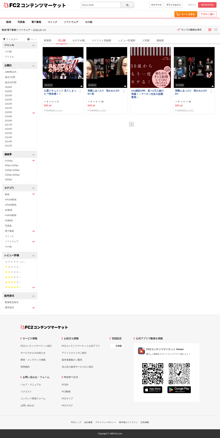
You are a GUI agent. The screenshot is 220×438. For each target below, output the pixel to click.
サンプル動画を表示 (191, 29)
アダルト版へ (207, 14)
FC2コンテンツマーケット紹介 (36, 346)
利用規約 (25, 366)
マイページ (156, 5)
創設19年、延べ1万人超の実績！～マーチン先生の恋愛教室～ (147, 94)
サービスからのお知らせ (33, 353)
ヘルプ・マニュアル (31, 384)
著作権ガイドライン (128, 422)
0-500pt (20, 160)
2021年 (8, 108)
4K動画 (8, 210)
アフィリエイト (173, 5)
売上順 (61, 40)
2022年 (8, 104)
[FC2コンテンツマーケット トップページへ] (44, 327)
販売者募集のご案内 (72, 359)
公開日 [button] (19, 65)
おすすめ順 (78, 40)
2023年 (8, 99)
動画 (8, 22)
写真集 (21, 22)
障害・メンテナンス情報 (33, 359)
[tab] (131, 40)
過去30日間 (10, 82)
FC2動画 (66, 391)
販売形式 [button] (19, 296)
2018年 (8, 120)
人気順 (145, 40)
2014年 (8, 137)
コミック (52, 22)
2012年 (8, 145)
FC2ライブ (67, 398)
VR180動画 (10, 199)
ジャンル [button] (19, 45)
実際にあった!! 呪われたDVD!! (191, 92)
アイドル (9, 56)
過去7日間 (10, 77)
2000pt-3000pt (12, 174)
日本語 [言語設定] (118, 346)
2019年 (8, 116)
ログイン (192, 5)
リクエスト (26, 391)
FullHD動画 (10, 215)
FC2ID (65, 384)
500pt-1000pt (11, 165)
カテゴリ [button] (19, 188)
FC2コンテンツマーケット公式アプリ (81, 346)
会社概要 (88, 422)
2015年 (8, 133)
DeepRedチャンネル (54, 110)
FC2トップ (76, 422)
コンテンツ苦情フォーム (33, 398)
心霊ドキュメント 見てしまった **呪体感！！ (60, 92)
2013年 (8, 141)
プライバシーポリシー (105, 422)
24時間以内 (10, 72)
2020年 (20, 112)
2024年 (8, 95)
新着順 (47, 40)
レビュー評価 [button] (19, 255)
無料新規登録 (207, 5)
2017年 (8, 124)
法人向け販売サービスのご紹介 (78, 366)
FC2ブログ (67, 405)
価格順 (160, 40)
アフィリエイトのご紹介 (74, 353)
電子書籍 (36, 22)
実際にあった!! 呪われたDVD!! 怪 (103, 92)
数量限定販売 (11, 302)
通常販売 (20, 307)
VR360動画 (10, 204)
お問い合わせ (27, 405)
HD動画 (9, 220)
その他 (88, 22)
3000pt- (9, 179)
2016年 (8, 129)
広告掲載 (145, 422)
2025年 (8, 91)
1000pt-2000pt (12, 170)
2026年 (8, 87)
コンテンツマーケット (43, 5)
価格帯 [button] (19, 154)
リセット (32, 39)
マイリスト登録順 (101, 40)
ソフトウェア (71, 22)
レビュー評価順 (126, 40)
